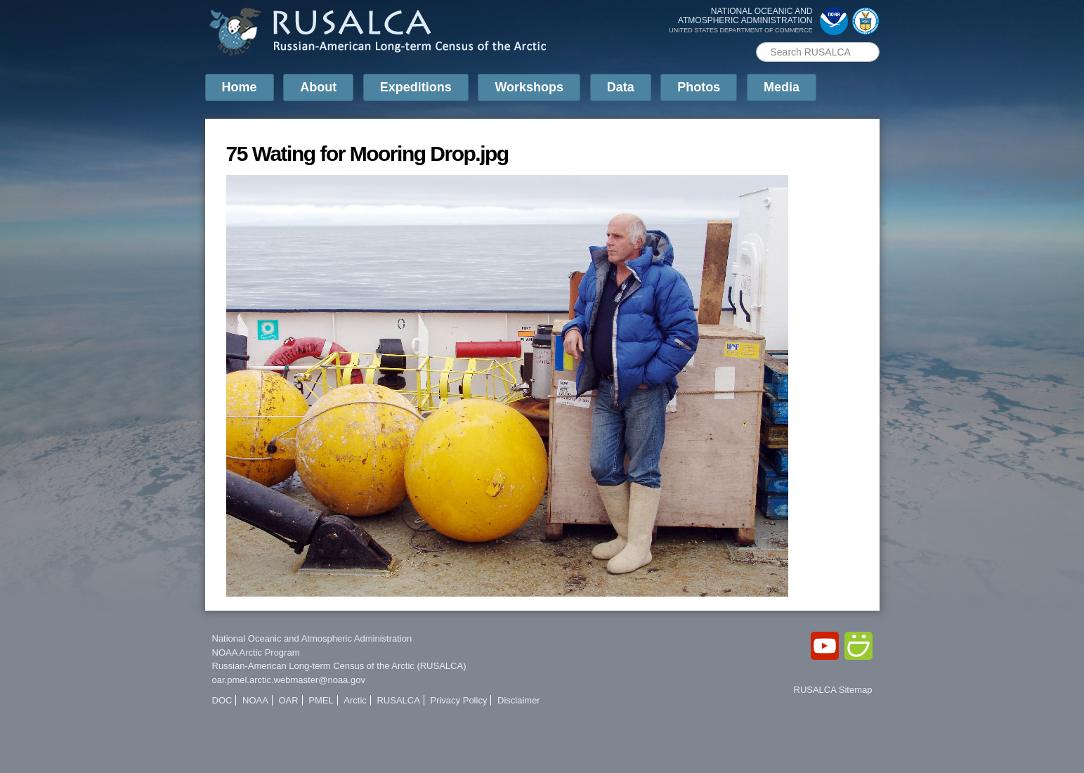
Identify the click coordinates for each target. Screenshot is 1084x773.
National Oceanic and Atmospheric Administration (312, 638)
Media (781, 87)
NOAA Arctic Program (256, 652)
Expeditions (416, 87)
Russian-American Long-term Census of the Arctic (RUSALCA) (339, 666)
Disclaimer (518, 700)
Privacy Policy (458, 700)
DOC (222, 700)
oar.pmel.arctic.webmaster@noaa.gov (288, 680)
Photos (698, 87)
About (318, 87)
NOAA (255, 700)
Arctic (355, 700)
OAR (288, 700)
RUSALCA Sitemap (833, 689)
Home (239, 87)
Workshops (529, 87)
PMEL (320, 700)
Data (620, 87)
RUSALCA (398, 700)
